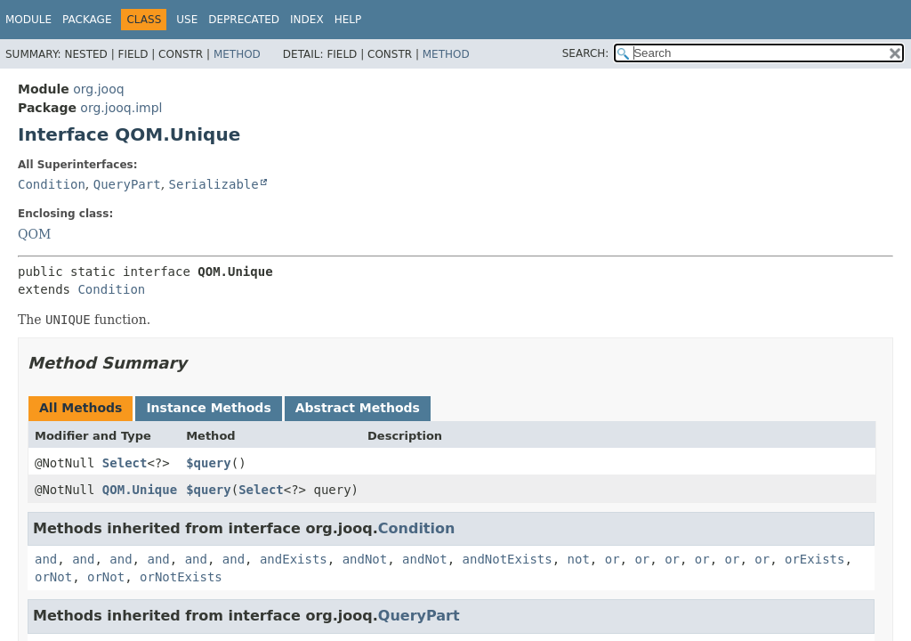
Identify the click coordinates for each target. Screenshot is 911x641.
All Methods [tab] (80, 408)
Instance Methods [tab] (208, 408)
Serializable (214, 184)
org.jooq (98, 89)
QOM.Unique (139, 490)
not (579, 559)
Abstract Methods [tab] (357, 408)
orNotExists (181, 577)
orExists (814, 559)
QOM (34, 234)
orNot (53, 577)
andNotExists (507, 559)
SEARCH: (585, 53)
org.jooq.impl (121, 108)
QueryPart (127, 184)
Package (86, 19)
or (612, 559)
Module (28, 19)
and (46, 559)
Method (237, 54)
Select (125, 463)
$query (208, 463)
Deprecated (243, 19)
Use (187, 19)
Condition (51, 184)
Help (348, 19)
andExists (293, 559)
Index (307, 19)
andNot (365, 559)
